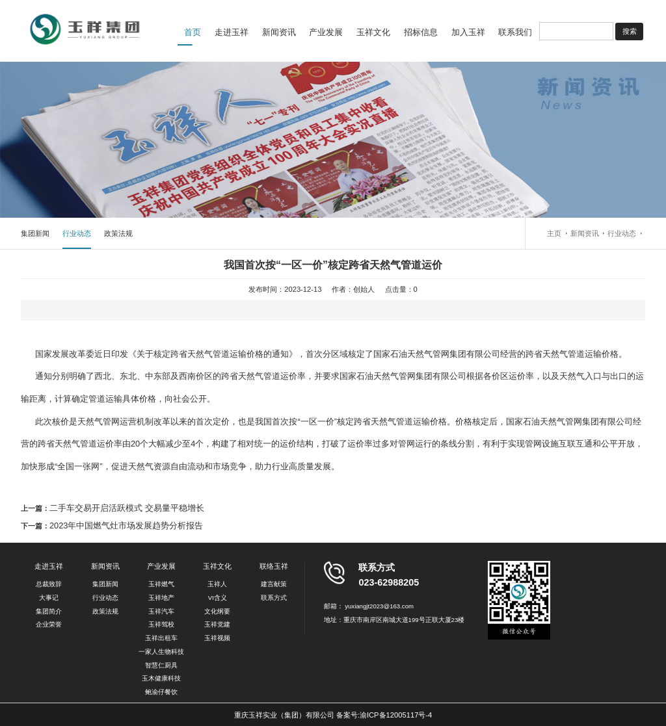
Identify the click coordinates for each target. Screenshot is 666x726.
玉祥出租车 (161, 638)
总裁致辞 (49, 584)
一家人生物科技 (161, 651)
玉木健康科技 (161, 678)
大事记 (49, 597)
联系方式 (274, 597)
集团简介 (49, 611)
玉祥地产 (161, 597)
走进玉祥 (231, 32)
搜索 (629, 31)
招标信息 (421, 32)
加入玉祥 (468, 32)
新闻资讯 (279, 32)
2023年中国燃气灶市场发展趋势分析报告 (126, 525)
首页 (192, 32)
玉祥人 (217, 584)
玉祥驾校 (161, 624)
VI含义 (217, 597)
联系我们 (515, 32)
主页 (554, 233)
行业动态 (76, 233)
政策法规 (118, 233)
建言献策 (274, 584)
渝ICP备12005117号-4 (396, 715)
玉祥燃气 (161, 584)
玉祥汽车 (161, 611)
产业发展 (326, 32)
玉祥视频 (217, 638)
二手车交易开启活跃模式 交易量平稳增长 (126, 508)
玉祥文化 (373, 32)
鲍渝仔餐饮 (161, 691)
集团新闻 (35, 233)
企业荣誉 (49, 624)
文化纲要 (217, 611)
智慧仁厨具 (161, 665)
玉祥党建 (217, 624)
